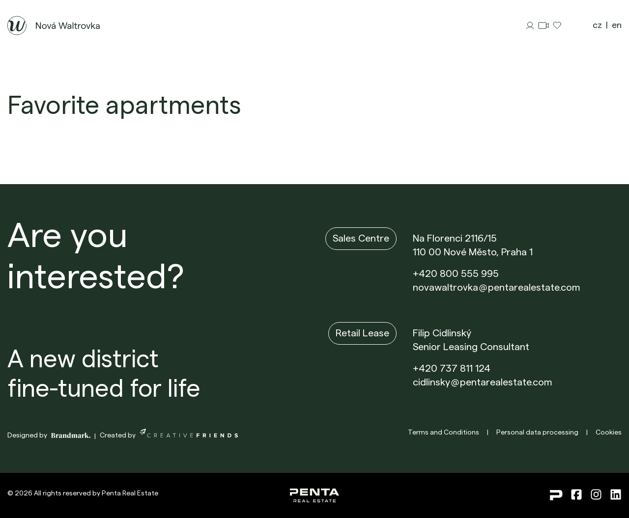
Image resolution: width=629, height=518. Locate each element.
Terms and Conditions (443, 432)
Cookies (609, 432)
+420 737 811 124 (451, 369)
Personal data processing (537, 432)
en (617, 25)
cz (597, 25)
